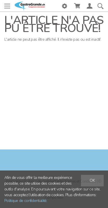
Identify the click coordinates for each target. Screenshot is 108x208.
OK (92, 180)
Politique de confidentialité (25, 200)
